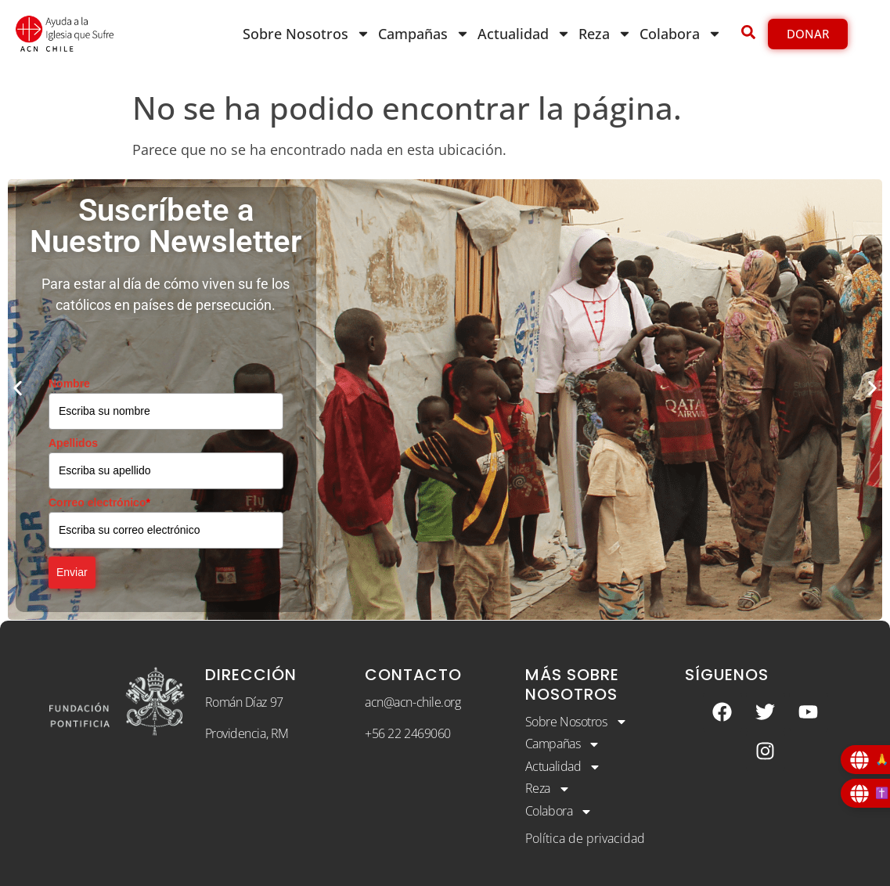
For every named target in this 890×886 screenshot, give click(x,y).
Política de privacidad (585, 839)
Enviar (72, 572)
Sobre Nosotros (306, 34)
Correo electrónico (99, 502)
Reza (605, 34)
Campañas (424, 34)
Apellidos (73, 443)
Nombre (69, 383)
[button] (17, 388)
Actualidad (524, 34)
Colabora (681, 34)
